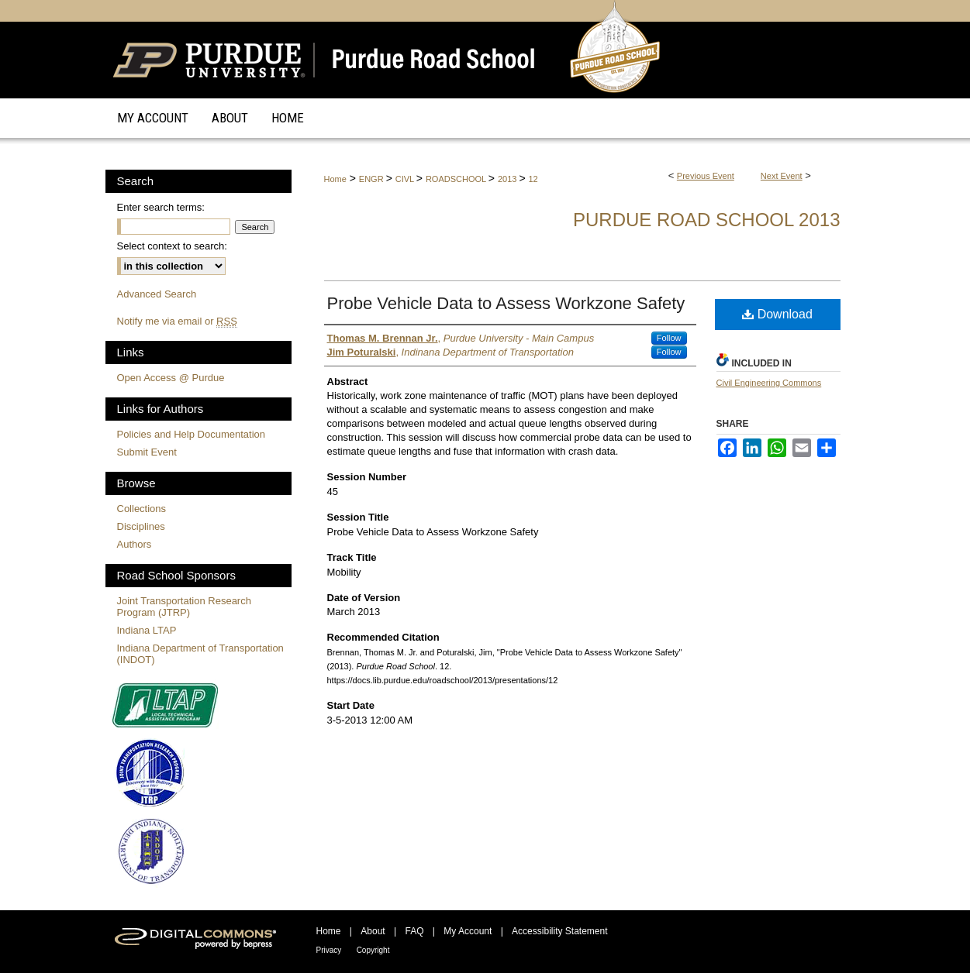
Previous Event (705, 176)
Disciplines (141, 526)
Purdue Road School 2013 (707, 219)
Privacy (329, 950)
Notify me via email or (177, 321)
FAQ (414, 931)
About (373, 931)
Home (335, 179)
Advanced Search (157, 294)
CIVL (405, 179)
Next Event (782, 176)
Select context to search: (172, 246)
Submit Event (147, 452)
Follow (669, 337)
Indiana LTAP (147, 630)
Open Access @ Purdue (171, 377)
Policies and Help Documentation (191, 434)
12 (533, 179)
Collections (142, 508)
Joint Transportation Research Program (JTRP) (184, 606)
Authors (134, 544)
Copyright (373, 950)
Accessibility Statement (559, 931)
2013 (509, 179)
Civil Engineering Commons (769, 382)
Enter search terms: (161, 207)
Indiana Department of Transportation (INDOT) (200, 653)
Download (777, 314)
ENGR (372, 179)
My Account (468, 931)
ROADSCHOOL (457, 179)
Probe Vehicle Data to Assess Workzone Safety (506, 303)
